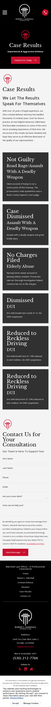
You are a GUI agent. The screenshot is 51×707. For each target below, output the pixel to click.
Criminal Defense (25, 582)
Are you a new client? (12, 496)
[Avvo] (31, 669)
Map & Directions (25, 646)
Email (5, 487)
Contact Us (25, 596)
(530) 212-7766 (25, 658)
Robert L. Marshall (25, 578)
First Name (8, 459)
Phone (6, 477)
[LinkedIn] (25, 669)
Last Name (8, 468)
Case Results (25, 591)
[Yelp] (19, 669)
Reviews (25, 587)
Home (25, 573)
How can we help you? (13, 505)
